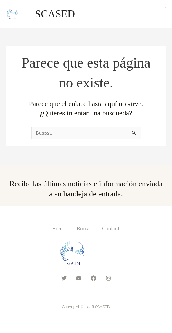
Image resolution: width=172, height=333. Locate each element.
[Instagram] (108, 278)
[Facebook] (93, 278)
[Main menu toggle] (159, 14)
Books (83, 228)
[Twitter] (64, 278)
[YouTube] (78, 278)
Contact (110, 228)
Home (59, 228)
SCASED (56, 14)
